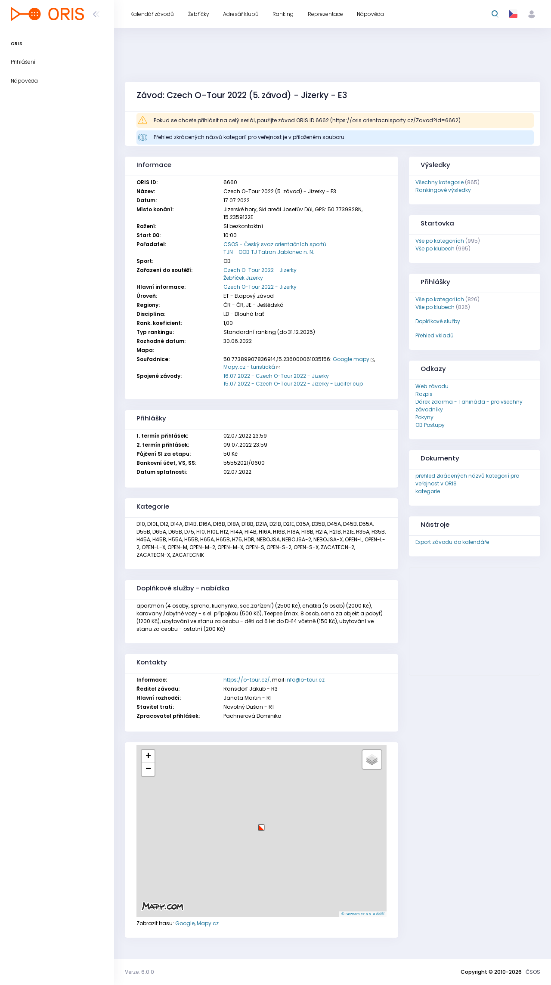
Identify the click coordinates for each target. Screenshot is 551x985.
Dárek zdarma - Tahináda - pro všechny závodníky (469, 405)
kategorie (427, 491)
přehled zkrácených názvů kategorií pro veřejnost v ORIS (467, 479)
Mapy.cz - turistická (249, 367)
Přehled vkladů (434, 335)
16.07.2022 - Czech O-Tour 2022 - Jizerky (276, 376)
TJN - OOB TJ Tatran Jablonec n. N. (268, 252)
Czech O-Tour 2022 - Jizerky (260, 270)
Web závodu (432, 386)
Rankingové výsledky (443, 190)
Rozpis (424, 394)
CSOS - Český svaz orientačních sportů (274, 244)
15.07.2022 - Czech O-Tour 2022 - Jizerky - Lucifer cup (293, 383)
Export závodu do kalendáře (452, 542)
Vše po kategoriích (439, 240)
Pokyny (424, 417)
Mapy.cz (208, 923)
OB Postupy (430, 425)
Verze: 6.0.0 (139, 972)
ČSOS (533, 972)
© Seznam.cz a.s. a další (362, 914)
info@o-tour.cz (305, 679)
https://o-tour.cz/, (247, 679)
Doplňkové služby (437, 321)
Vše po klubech (435, 248)
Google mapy (351, 359)
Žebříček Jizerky (243, 277)
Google (185, 923)
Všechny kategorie (439, 182)
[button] (261, 824)
